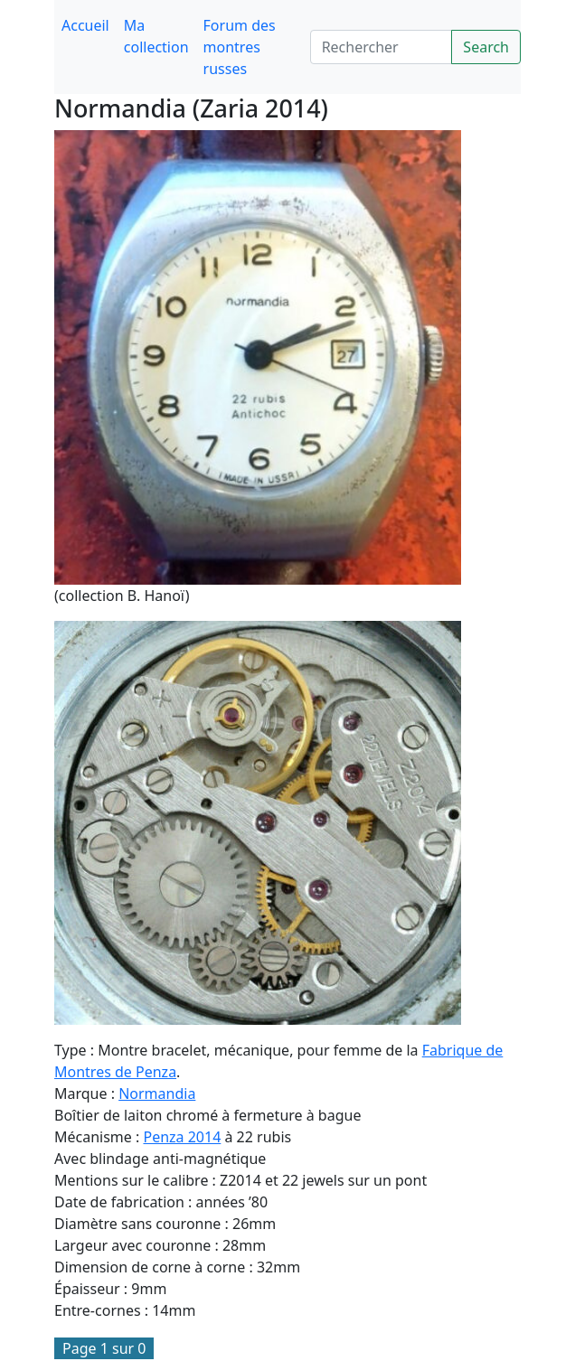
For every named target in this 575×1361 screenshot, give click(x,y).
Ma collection (156, 36)
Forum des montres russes (239, 47)
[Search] (381, 47)
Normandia (156, 1093)
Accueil (85, 25)
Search (486, 47)
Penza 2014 (182, 1137)
